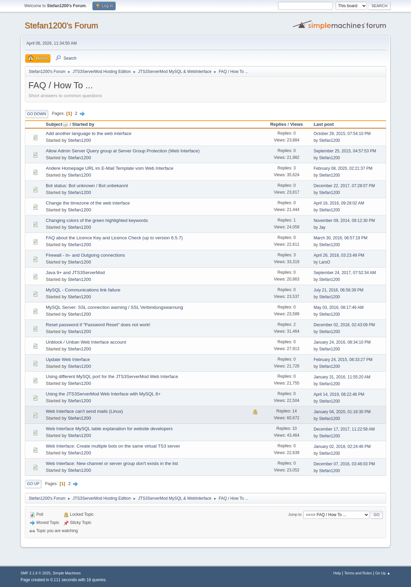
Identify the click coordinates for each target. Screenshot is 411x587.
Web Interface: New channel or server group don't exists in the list (112, 463)
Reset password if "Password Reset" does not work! (98, 324)
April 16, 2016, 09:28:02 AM (338, 203)
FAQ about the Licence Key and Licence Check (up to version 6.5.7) (114, 237)
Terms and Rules (358, 573)
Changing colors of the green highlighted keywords (97, 220)
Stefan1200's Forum (61, 25)
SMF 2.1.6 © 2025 (35, 573)
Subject (57, 124)
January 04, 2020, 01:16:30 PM (341, 411)
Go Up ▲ (383, 573)
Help (337, 573)
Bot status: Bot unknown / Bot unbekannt (87, 185)
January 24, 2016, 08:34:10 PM (341, 342)
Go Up (33, 484)
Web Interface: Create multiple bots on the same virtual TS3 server (113, 446)
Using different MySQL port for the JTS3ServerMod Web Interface (112, 376)
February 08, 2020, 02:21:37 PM (342, 168)
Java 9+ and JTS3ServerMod (75, 272)
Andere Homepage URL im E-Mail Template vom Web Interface (109, 168)
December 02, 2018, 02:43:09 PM (344, 324)
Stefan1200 (79, 140)
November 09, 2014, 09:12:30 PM (344, 220)
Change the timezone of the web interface (88, 203)
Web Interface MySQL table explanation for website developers (109, 428)
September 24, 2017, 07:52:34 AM (344, 272)
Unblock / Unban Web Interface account (86, 342)
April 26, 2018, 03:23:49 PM (338, 255)
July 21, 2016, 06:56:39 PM (338, 290)
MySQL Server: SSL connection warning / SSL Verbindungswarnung (114, 307)
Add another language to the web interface (88, 133)
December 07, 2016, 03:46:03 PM (344, 464)
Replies (278, 124)
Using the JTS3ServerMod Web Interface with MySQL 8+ (103, 393)
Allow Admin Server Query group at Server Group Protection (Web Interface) (123, 150)
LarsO (324, 262)
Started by (83, 124)
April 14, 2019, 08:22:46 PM (338, 394)
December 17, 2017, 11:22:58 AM (344, 429)
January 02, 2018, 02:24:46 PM (341, 446)
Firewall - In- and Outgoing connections (85, 255)
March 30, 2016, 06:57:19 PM (340, 238)
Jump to (294, 514)
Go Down (36, 114)
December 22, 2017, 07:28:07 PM (344, 185)
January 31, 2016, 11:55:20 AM (341, 377)
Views (296, 124)
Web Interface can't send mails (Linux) (84, 411)
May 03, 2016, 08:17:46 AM (338, 307)
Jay (322, 227)
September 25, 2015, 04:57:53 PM (344, 151)
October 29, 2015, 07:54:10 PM (341, 133)
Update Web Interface (68, 359)
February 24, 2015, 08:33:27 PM (342, 359)
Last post (323, 124)
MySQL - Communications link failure (83, 289)
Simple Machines (67, 573)
